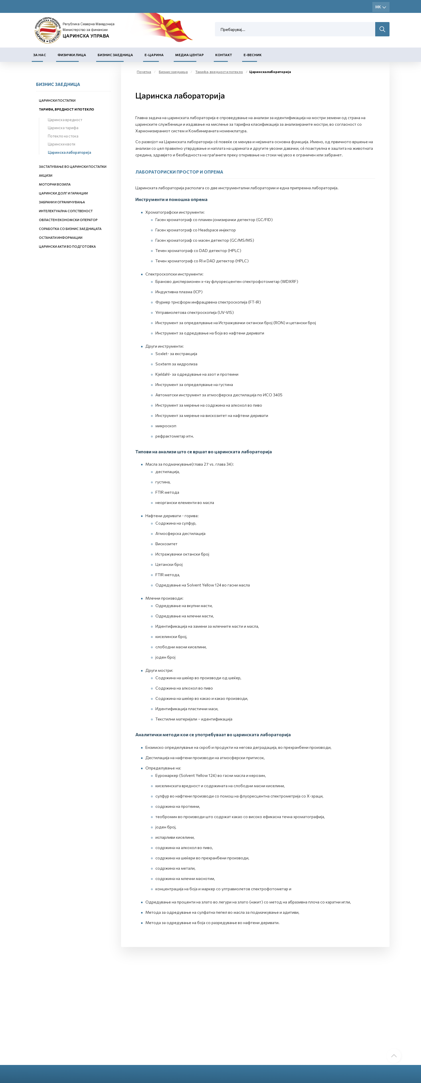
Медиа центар (189, 55)
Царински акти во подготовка (67, 246)
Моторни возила (55, 184)
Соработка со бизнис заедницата (70, 229)
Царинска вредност (65, 119)
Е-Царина (154, 55)
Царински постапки (57, 100)
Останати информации (60, 237)
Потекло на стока (63, 136)
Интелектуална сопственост (66, 211)
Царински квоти (61, 144)
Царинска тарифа (63, 127)
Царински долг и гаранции (63, 193)
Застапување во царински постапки (72, 166)
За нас (39, 55)
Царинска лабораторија (69, 152)
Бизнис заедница (115, 55)
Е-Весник (253, 55)
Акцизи (45, 175)
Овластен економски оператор (68, 220)
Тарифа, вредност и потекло (66, 109)
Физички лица (72, 55)
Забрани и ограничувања (62, 202)
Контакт (223, 55)
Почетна (144, 72)
